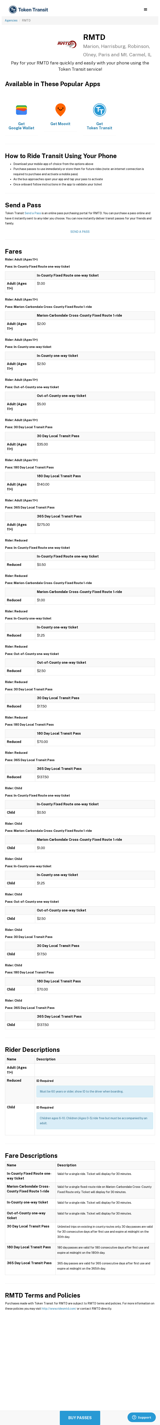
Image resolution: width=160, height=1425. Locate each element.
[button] (145, 9)
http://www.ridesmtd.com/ (59, 1308)
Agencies (11, 20)
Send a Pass (33, 213)
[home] (29, 9)
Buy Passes (80, 1418)
